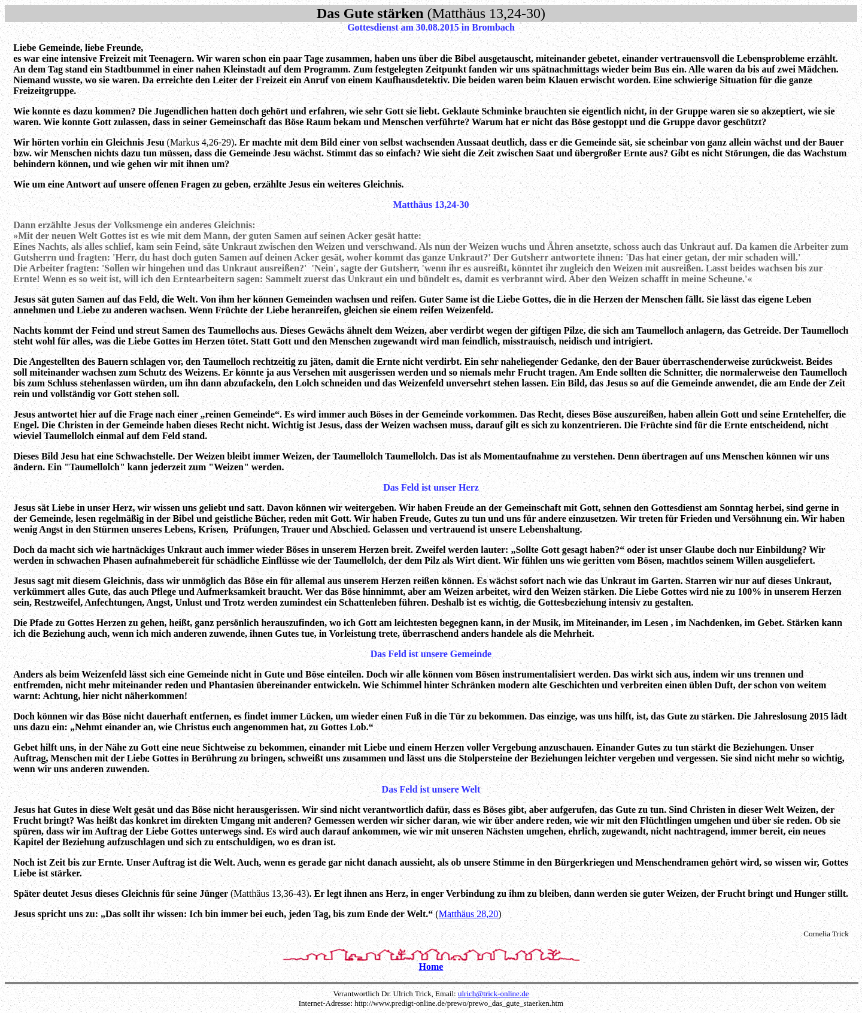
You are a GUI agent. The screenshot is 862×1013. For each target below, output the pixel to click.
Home (431, 966)
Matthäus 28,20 (469, 914)
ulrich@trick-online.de (493, 993)
